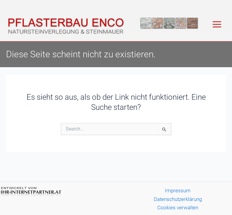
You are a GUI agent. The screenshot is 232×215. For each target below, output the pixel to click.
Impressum (177, 191)
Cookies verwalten (177, 208)
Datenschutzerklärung (178, 199)
